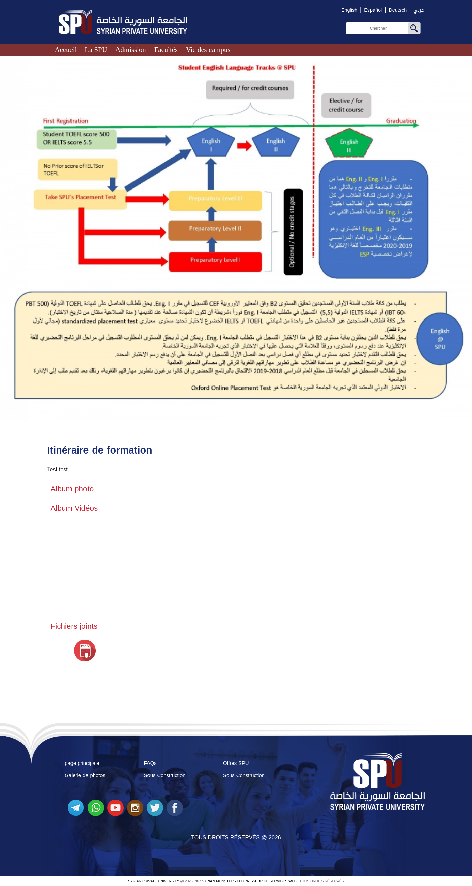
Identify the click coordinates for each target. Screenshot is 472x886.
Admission (130, 49)
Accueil (66, 49)
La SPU (96, 49)
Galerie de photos (85, 775)
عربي (418, 10)
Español (373, 10)
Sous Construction (165, 775)
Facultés (166, 49)
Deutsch (398, 10)
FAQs (150, 763)
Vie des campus (208, 49)
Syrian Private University (153, 881)
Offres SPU (236, 763)
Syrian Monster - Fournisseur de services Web (249, 881)
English (349, 10)
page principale (82, 763)
